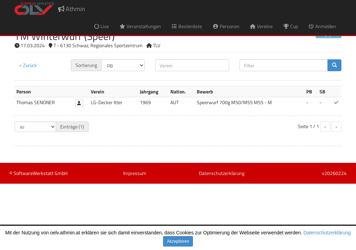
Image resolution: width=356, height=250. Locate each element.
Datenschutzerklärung (327, 232)
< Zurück (28, 65)
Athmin (71, 9)
